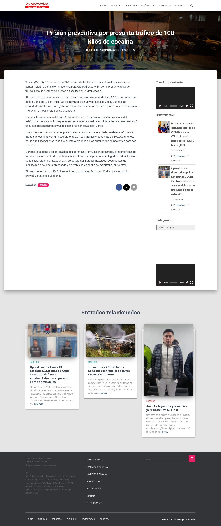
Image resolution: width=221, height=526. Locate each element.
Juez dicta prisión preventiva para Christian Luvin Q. (166, 408)
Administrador (180, 156)
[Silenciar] (186, 105)
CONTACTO (180, 5)
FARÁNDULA (147, 5)
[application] (176, 98)
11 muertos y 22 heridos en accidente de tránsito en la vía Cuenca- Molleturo (109, 370)
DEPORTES (131, 5)
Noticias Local (95, 460)
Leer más (38, 404)
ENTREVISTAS (164, 5)
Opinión (91, 496)
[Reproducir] (160, 105)
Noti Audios (93, 481)
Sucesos (43, 185)
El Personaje (94, 503)
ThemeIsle (191, 519)
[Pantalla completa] (191, 105)
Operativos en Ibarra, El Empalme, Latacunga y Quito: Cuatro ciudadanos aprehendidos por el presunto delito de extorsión (183, 181)
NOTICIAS (115, 5)
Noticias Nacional (97, 467)
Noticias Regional (97, 474)
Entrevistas (94, 488)
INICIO (103, 5)
